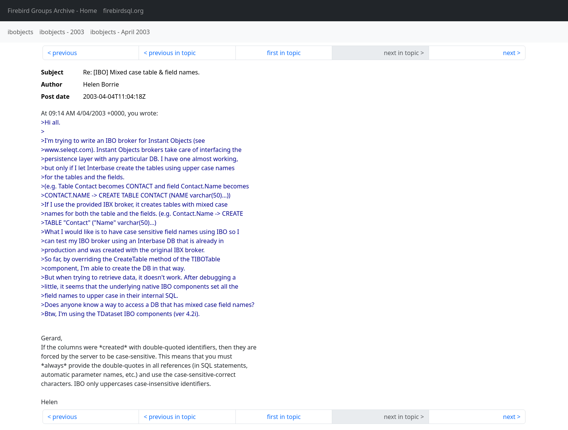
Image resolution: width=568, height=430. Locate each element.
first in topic (284, 53)
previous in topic (172, 53)
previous (64, 53)
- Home (52, 10)
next (509, 53)
